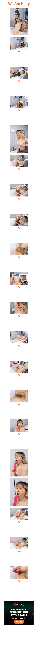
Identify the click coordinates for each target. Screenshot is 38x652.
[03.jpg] (19, 81)
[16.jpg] (19, 463)
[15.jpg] (19, 433)
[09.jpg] (19, 257)
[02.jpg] (19, 51)
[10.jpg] (19, 286)
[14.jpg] (19, 404)
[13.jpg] (19, 375)
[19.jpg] (19, 551)
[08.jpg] (19, 228)
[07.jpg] (19, 198)
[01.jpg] (19, 22)
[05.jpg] (19, 139)
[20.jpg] (19, 580)
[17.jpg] (19, 492)
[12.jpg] (19, 345)
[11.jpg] (19, 316)
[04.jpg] (19, 110)
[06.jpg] (19, 169)
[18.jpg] (19, 522)
